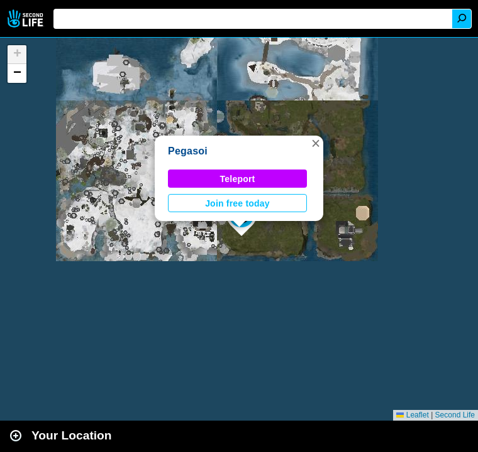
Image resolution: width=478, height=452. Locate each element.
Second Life (26, 18)
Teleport (237, 179)
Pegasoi (188, 151)
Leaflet (412, 415)
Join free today (237, 203)
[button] (315, 143)
